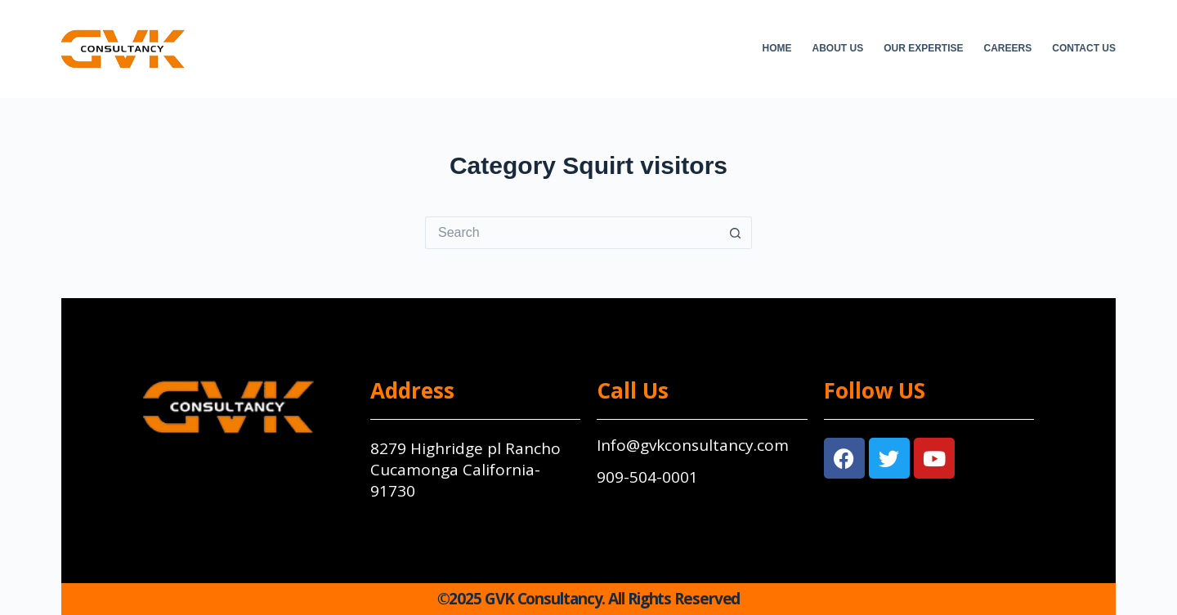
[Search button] (735, 232)
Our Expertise (923, 48)
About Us (838, 48)
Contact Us (1084, 48)
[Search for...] (572, 232)
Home (777, 48)
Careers (1008, 48)
